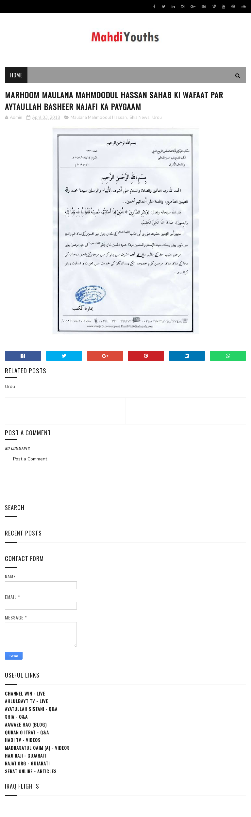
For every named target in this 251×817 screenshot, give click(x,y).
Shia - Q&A (16, 716)
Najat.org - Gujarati (27, 763)
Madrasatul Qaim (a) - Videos (37, 747)
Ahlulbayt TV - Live (26, 700)
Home (16, 75)
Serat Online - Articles (31, 771)
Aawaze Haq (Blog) (26, 724)
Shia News (139, 117)
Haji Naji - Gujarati (25, 755)
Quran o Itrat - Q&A (27, 732)
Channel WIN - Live (25, 693)
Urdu (157, 117)
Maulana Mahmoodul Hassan (99, 117)
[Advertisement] (125, 481)
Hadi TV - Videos (23, 739)
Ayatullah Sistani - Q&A (31, 708)
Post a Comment (30, 459)
